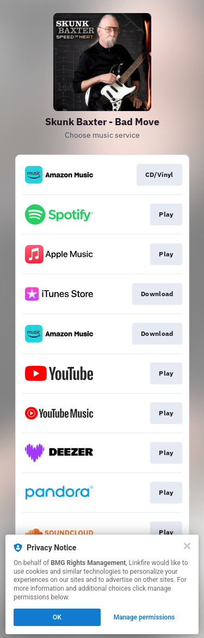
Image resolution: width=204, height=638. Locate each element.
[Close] (187, 546)
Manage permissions (144, 617)
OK (57, 617)
